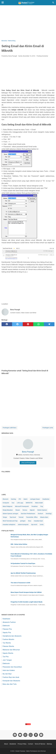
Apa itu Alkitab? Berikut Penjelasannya (23, 573)
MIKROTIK (29, 503)
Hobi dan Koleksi (9, 670)
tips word (34, 524)
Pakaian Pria (7, 629)
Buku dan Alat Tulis (10, 684)
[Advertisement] (28, 22)
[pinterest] (28, 324)
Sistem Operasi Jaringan (10, 513)
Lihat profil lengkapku (28, 462)
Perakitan (35, 506)
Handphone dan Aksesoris (12, 636)
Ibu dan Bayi (7, 674)
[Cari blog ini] (53, 2)
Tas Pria (6, 657)
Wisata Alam (44, 517)
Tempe (5, 517)
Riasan (18, 510)
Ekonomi (5, 499)
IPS (20, 499)
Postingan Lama (48, 427)
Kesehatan (46, 499)
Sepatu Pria (7, 632)
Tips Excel (13, 517)
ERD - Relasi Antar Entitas (19, 544)
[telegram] (49, 324)
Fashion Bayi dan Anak (11, 677)
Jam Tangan (7, 660)
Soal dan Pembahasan (28, 513)
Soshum (40, 513)
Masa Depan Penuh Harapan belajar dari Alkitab (26, 592)
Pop (41, 506)
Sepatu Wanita (8, 653)
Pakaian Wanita (8, 646)
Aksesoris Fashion (9, 622)
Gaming (13, 499)
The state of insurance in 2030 (20, 582)
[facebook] (7, 324)
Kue (13, 503)
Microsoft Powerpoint (22, 506)
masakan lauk (38, 521)
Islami (25, 499)
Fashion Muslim (8, 639)
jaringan (22, 521)
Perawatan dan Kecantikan (12, 667)
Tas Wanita (7, 643)
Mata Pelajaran (7, 506)
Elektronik (6, 626)
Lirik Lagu (20, 503)
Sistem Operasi (42, 510)
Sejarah (32, 510)
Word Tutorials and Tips (10, 521)
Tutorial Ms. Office (31, 517)
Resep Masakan (8, 510)
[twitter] (17, 324)
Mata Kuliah (39, 503)
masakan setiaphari (9, 524)
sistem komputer (23, 524)
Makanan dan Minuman (11, 650)
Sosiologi (48, 513)
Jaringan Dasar (35, 499)
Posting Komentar (42, 56)
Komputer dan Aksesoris (11, 681)
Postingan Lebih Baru (9, 427)
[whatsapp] (38, 324)
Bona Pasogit (28, 452)
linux (29, 521)
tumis (41, 524)
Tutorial (21, 517)
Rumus (25, 510)
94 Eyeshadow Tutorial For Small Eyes (23, 563)
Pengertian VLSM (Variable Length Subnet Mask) (26, 602)
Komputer (6, 503)
